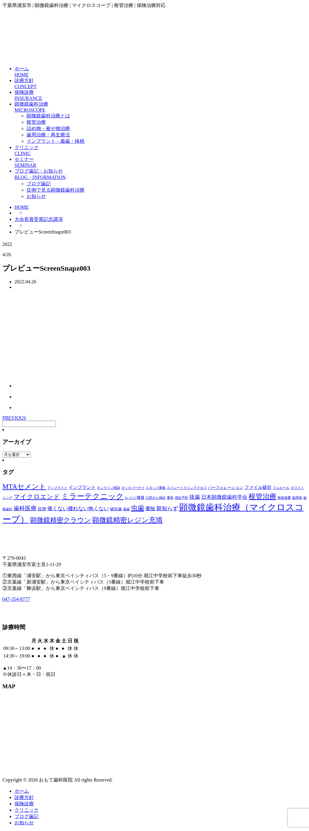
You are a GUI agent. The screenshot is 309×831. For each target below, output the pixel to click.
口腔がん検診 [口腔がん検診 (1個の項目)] (156, 497)
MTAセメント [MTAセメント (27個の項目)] (24, 486)
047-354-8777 (16, 599)
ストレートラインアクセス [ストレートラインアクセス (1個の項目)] (187, 487)
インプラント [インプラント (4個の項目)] (82, 487)
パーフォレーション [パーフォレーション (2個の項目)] (225, 488)
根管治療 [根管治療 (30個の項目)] (262, 496)
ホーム (21, 791)
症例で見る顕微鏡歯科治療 (55, 190)
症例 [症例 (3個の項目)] (42, 509)
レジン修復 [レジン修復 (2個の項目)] (135, 497)
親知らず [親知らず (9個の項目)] (167, 508)
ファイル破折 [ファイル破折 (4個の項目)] (258, 487)
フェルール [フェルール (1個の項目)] (281, 487)
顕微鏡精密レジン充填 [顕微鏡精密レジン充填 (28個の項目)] (127, 520)
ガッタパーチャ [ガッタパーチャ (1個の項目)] (133, 487)
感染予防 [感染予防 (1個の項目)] (181, 497)
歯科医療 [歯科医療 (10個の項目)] (25, 508)
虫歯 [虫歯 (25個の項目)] (137, 508)
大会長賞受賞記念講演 (38, 219)
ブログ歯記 (39, 183)
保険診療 (24, 803)
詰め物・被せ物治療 (48, 128)
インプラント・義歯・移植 (55, 141)
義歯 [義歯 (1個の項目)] (126, 509)
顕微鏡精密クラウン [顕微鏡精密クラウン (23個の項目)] (60, 520)
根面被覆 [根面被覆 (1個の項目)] (284, 497)
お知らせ (36, 196)
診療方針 (24, 797)
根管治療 (36, 122)
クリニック (26, 810)
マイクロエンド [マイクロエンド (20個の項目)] (37, 496)
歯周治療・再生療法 (48, 134)
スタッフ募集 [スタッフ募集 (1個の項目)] (156, 487)
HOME (21, 207)
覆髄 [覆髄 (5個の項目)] (150, 508)
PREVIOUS (14, 417)
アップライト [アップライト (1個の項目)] (57, 487)
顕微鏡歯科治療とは (48, 115)
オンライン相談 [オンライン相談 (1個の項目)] (108, 487)
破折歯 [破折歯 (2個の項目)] (116, 509)
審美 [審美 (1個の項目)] (170, 497)
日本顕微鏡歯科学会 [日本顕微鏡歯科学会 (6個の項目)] (224, 497)
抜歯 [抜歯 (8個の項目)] (194, 497)
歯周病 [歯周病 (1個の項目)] (297, 497)
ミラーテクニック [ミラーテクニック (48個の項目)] (92, 496)
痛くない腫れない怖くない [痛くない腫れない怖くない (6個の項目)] (78, 508)
